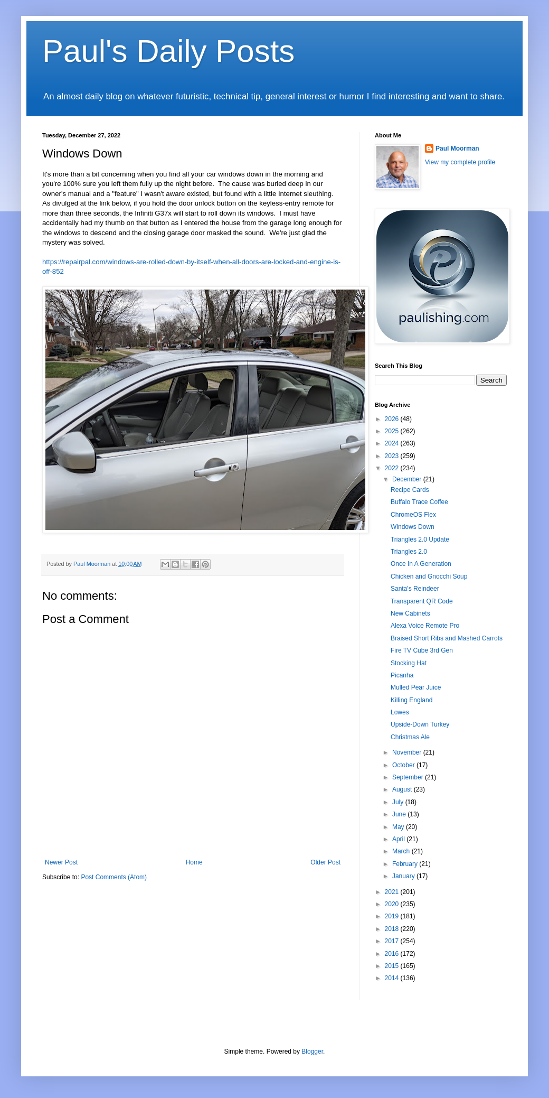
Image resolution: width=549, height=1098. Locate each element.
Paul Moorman (457, 148)
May (399, 827)
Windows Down (412, 527)
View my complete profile (460, 162)
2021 (393, 892)
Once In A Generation (421, 563)
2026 (393, 419)
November (407, 752)
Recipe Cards (410, 490)
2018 (393, 929)
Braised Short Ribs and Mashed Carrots (447, 638)
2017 (393, 941)
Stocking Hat (409, 663)
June (400, 814)
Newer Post (61, 862)
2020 (393, 904)
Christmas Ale (410, 737)
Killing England (411, 700)
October (404, 765)
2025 (393, 431)
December (407, 479)
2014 (393, 978)
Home (194, 862)
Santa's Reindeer (415, 588)
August (403, 789)
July (398, 802)
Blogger (312, 1051)
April (399, 839)
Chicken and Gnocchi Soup (429, 576)
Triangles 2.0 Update (420, 539)
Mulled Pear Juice (416, 687)
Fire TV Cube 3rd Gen (422, 650)
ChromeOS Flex (413, 514)
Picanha (402, 675)
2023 (393, 456)
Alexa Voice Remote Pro (425, 625)
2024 (393, 443)
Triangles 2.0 (409, 551)
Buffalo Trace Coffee (419, 502)
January (404, 876)
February (405, 864)
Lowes (400, 712)
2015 (393, 966)
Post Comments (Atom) (114, 877)
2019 (393, 916)
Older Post (325, 862)
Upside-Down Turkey (420, 724)
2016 (393, 953)
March (402, 851)
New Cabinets (410, 613)
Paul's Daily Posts (168, 51)
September (408, 777)
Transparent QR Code (422, 601)
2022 (393, 468)
